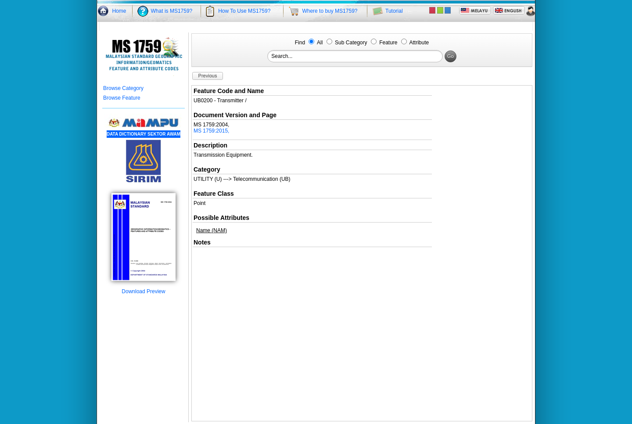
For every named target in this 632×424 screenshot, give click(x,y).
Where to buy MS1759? (329, 11)
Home (119, 11)
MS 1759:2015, (211, 131)
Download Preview (143, 289)
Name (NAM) (211, 230)
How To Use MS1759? (244, 11)
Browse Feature (121, 98)
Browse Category (123, 88)
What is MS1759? (172, 11)
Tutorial (394, 11)
